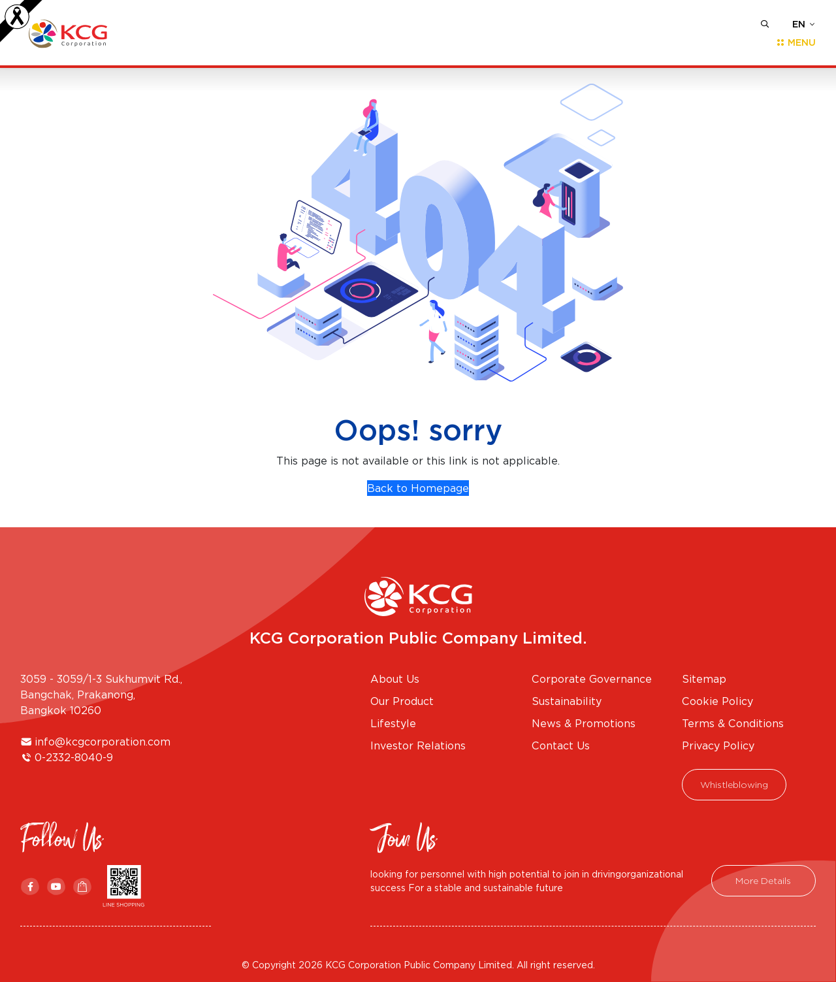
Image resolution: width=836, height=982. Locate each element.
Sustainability (567, 701)
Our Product (402, 701)
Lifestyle (393, 723)
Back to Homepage (418, 488)
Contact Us (561, 745)
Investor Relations (418, 745)
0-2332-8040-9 (74, 757)
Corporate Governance (592, 678)
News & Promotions (583, 723)
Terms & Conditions (733, 723)
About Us (394, 678)
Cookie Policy (717, 701)
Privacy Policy (718, 745)
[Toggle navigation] (792, 42)
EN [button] (798, 24)
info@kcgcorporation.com (102, 741)
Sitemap (704, 678)
